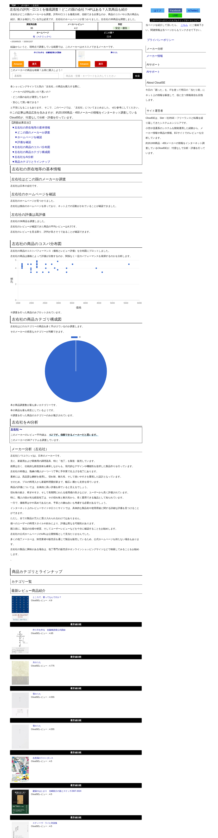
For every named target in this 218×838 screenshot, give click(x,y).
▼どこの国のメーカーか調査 (31, 132)
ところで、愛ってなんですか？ (47, 597)
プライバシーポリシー (160, 39)
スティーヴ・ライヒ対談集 (45, 823)
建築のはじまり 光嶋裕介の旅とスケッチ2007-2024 (57, 791)
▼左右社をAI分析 (23, 157)
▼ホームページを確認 (27, 137)
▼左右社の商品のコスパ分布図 (31, 147)
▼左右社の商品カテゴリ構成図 (31, 152)
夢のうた (114, 52)
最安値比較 (75, 624)
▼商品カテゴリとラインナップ (31, 161)
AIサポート (153, 71)
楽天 (34, 64)
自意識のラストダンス (43, 758)
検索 (137, 76)
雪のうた (37, 694)
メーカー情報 (154, 55)
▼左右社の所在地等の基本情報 (31, 127)
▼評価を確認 (21, 142)
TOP (14, 5)
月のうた (37, 662)
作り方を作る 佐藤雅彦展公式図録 (47, 52)
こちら (184, 25)
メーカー (25, 5)
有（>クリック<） (42, 36)
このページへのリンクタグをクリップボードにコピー (175, 20)
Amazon (18, 64)
